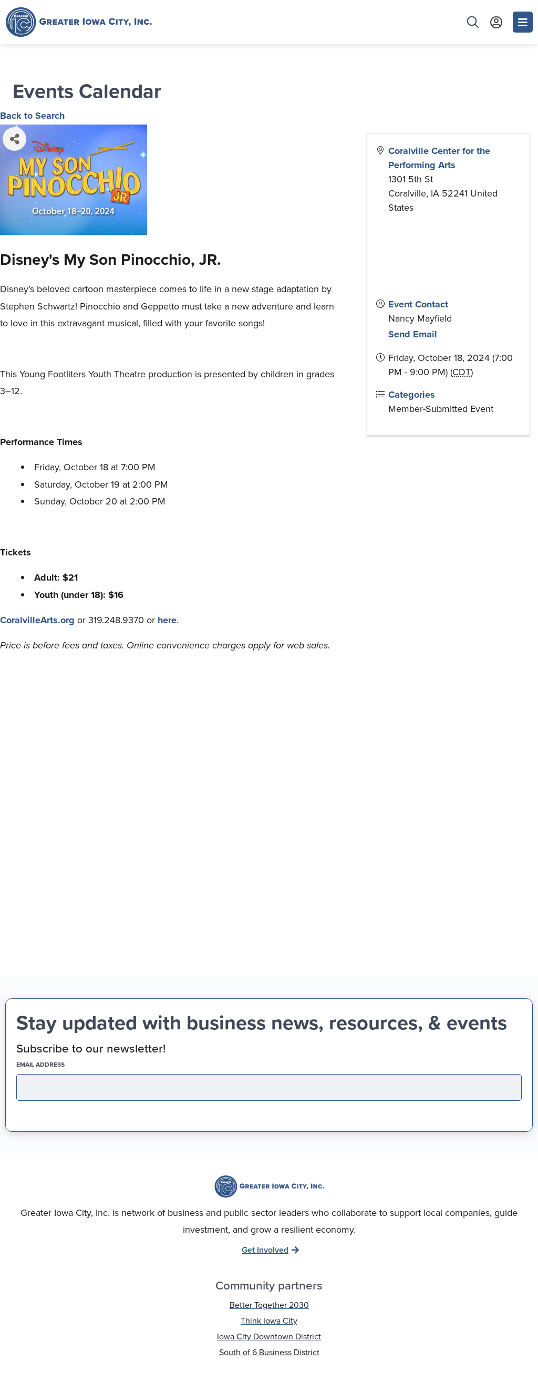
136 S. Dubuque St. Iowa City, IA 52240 (269, 1242)
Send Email (412, 334)
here (167, 620)
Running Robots (304, 1371)
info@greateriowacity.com (269, 1220)
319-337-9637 (269, 1198)
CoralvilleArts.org (37, 620)
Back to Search (32, 115)
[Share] (14, 139)
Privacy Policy (269, 1336)
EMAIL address (58, 854)
